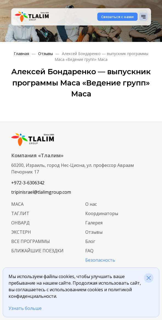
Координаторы (101, 213)
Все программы (30, 241)
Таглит (20, 213)
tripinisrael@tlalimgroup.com (41, 192)
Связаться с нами (117, 16)
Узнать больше (25, 308)
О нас (91, 204)
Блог (90, 241)
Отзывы (94, 232)
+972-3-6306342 (27, 183)
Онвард (20, 223)
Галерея (94, 223)
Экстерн (21, 232)
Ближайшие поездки (37, 251)
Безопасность (100, 260)
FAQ (89, 251)
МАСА (17, 204)
